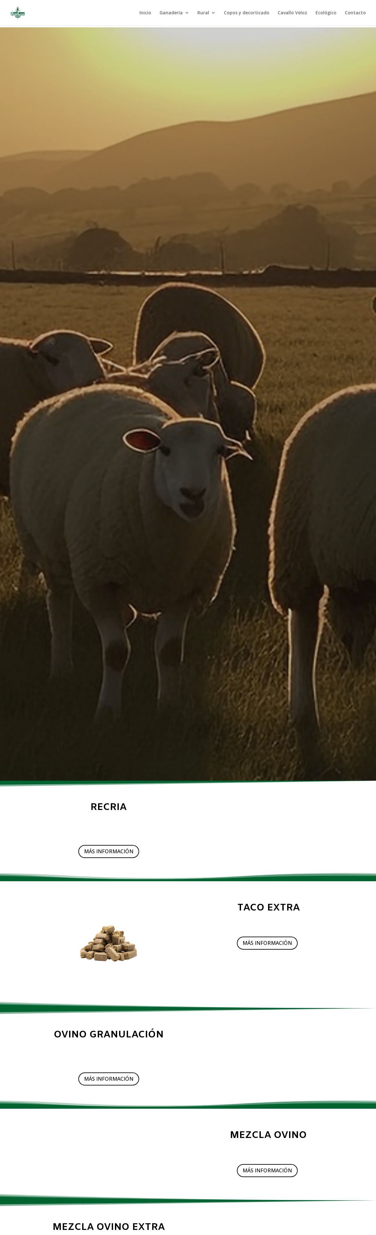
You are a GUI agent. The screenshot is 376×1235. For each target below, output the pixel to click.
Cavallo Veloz (292, 13)
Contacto (355, 13)
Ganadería (171, 13)
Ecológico (326, 13)
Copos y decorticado (246, 13)
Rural (203, 13)
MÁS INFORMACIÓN (108, 851)
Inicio (145, 13)
